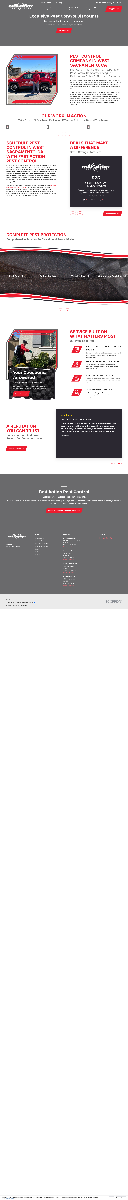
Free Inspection (45, 3)
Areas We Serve (40, 572)
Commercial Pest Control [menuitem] (92, 9)
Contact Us (39, 586)
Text (87, 231)
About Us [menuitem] (49, 9)
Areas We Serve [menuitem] (59, 9)
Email (95, 231)
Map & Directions (68, 578)
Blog (60, 3)
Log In (55, 3)
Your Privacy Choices (28, 633)
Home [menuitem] (41, 9)
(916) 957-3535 (114, 2)
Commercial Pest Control (43, 577)
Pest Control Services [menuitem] (73, 9)
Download (105, 231)
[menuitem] (8, 636)
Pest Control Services (42, 575)
